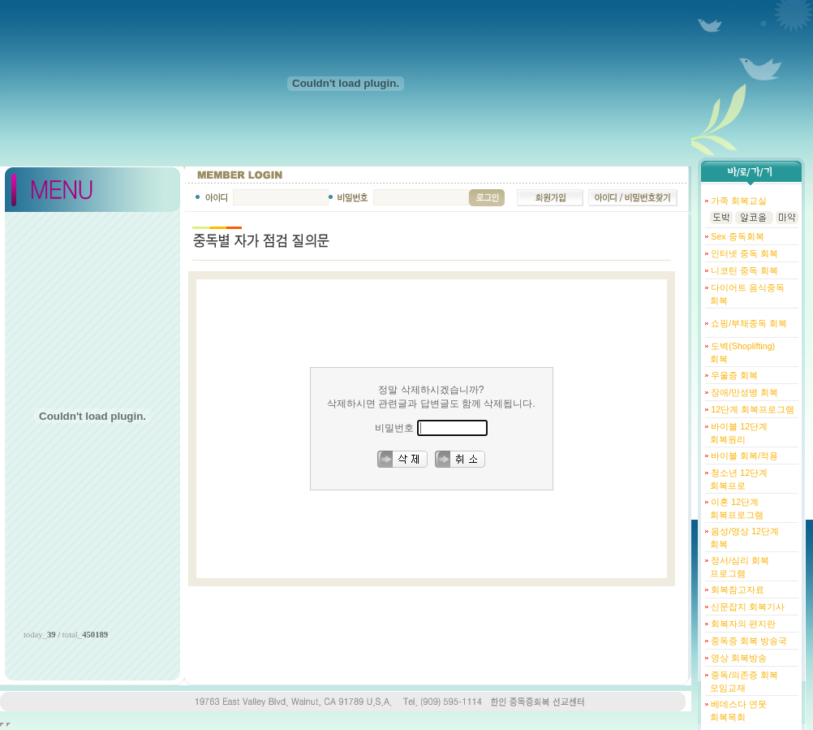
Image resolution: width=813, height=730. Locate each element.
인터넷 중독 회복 (743, 253)
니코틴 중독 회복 (743, 270)
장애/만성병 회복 (743, 392)
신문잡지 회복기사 (746, 606)
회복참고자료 (736, 589)
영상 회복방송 (737, 658)
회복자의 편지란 (742, 623)
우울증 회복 (733, 375)
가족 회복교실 (737, 200)
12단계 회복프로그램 (751, 409)
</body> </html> (8, 725)
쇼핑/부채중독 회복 (747, 323)
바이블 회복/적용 (743, 455)
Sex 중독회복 (736, 236)
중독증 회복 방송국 (747, 641)
